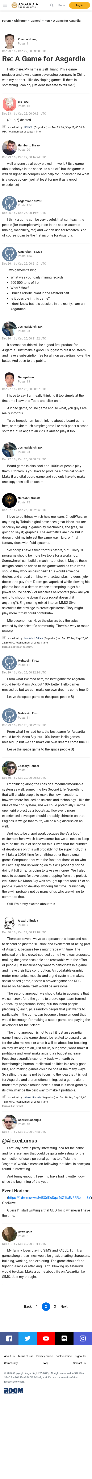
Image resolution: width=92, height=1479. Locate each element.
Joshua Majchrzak (30, 326)
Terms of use (25, 1356)
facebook (11, 1338)
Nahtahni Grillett (29, 498)
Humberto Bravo (29, 145)
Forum (6, 20)
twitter (30, 1338)
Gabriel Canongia (29, 1120)
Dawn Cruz (25, 1232)
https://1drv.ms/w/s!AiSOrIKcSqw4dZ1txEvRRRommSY (49, 1198)
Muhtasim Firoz (28, 660)
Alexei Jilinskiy (28, 920)
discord (66, 1338)
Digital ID (80, 1356)
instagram (85, 1338)
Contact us (79, 1363)
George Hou (26, 377)
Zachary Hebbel (28, 766)
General (36, 20)
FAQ (45, 1363)
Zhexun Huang (27, 39)
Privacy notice (44, 1356)
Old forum (20, 20)
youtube (48, 1338)
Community (11, 1363)
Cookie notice (64, 1356)
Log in (79, 5)
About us (9, 1356)
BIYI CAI (23, 101)
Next (63, 1307)
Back (28, 1307)
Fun (47, 20)
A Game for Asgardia (67, 20)
